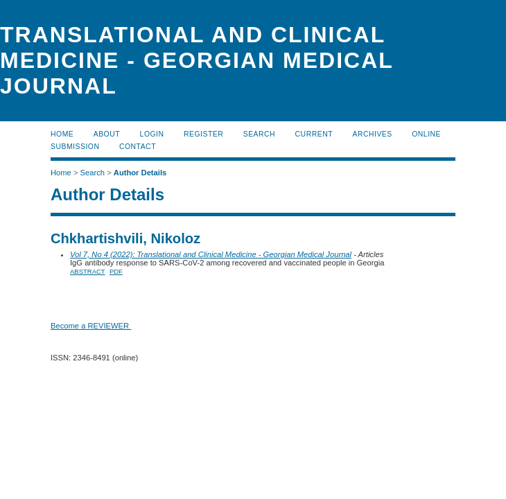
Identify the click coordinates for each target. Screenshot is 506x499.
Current (314, 134)
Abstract (87, 271)
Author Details (140, 172)
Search (259, 134)
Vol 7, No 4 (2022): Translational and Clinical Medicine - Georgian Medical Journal (210, 254)
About (107, 134)
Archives (372, 134)
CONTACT (137, 146)
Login (152, 134)
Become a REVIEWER (91, 326)
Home (62, 134)
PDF (116, 271)
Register (203, 134)
